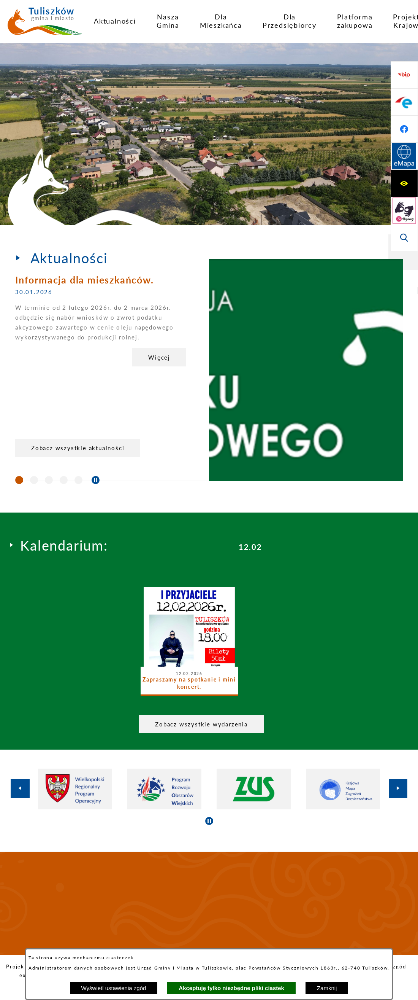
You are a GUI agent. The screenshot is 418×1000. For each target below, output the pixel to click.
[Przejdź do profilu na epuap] (404, 183)
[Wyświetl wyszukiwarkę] (404, 129)
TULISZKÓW (209, 903)
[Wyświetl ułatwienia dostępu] (404, 75)
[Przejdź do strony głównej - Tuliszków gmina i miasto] (45, 24)
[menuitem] (115, 21)
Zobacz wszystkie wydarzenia (201, 724)
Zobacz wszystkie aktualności (77, 447)
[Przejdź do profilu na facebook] (404, 210)
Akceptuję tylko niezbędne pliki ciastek (231, 988)
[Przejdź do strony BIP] (404, 156)
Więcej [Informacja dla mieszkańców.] (159, 357)
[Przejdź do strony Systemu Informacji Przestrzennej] (404, 237)
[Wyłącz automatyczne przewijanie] (96, 480)
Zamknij (327, 988)
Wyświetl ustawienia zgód (113, 988)
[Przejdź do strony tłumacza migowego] (404, 102)
